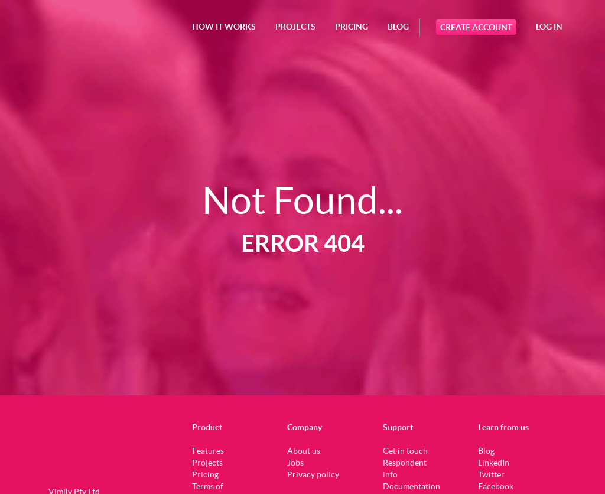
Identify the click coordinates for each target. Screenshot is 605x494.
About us (303, 451)
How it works (224, 26)
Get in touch (405, 451)
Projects (207, 462)
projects (295, 26)
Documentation (411, 486)
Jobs (295, 462)
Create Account (476, 27)
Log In (549, 26)
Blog (398, 26)
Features (208, 451)
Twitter (491, 474)
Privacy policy (313, 474)
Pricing (351, 26)
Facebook (495, 486)
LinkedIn (493, 462)
